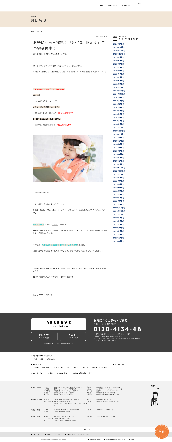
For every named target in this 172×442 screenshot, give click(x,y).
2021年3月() (118, 238)
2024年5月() (118, 111)
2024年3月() (118, 117)
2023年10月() (119, 134)
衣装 (51, 373)
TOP (32, 32)
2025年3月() (118, 77)
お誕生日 (75, 367)
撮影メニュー (112, 6)
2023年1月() (118, 164)
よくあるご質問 (119, 364)
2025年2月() (118, 81)
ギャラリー (126, 6)
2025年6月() (118, 67)
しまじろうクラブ (84, 434)
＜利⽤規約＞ (121, 338)
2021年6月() (118, 228)
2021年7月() (118, 224)
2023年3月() (118, 158)
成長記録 (94, 367)
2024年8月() (118, 101)
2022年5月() (118, 191)
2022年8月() (118, 181)
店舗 (101, 6)
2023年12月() (119, 127)
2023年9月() (118, 137)
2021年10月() (119, 214)
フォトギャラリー (38, 373)
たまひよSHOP (71, 434)
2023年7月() (118, 144)
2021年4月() (118, 234)
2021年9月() (118, 218)
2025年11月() (119, 51)
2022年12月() (119, 168)
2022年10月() (119, 174)
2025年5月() (118, 71)
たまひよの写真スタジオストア (82, 373)
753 (68, 367)
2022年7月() (118, 184)
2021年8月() (118, 221)
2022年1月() (118, 204)
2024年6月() (118, 107)
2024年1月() (118, 124)
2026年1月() (118, 44)
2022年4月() (118, 194)
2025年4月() (118, 74)
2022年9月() (118, 178)
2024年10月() (119, 94)
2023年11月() (119, 131)
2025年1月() (118, 84)
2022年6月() (118, 188)
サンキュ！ (59, 434)
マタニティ (103, 367)
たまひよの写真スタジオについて (43, 356)
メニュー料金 (63, 373)
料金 (41, 359)
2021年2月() (118, 241)
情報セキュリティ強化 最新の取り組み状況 (59, 343)
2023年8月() (118, 141)
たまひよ (49, 434)
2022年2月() (118, 201)
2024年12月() (119, 87)
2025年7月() (118, 64)
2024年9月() (118, 97)
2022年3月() (118, 198)
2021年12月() (119, 208)
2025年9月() (118, 57)
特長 (35, 359)
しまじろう (84, 367)
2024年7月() (118, 104)
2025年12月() (119, 47)
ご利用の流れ (51, 359)
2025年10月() (119, 54)
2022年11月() (119, 171)
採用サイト (87, 429)
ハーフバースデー (58, 367)
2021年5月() (118, 231)
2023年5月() (118, 151)
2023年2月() (118, 161)
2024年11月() (119, 91)
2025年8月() (118, 61)
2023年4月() (118, 154)
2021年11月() (119, 211)
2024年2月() (118, 121)
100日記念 (46, 367)
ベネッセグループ (37, 434)
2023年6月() (118, 147)
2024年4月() (118, 114)
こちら (55, 225)
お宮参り (37, 367)
